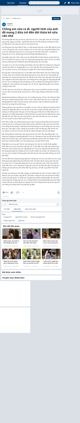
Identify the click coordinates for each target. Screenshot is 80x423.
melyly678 (9, 24)
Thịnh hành (11, 3)
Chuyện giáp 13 (16, 18)
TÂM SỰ (8, 18)
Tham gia (56, 18)
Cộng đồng (22, 3)
